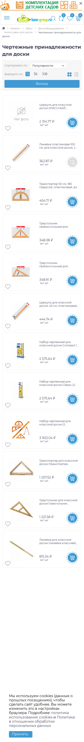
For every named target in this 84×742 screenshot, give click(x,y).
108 (44, 74)
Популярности (42, 65)
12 (27, 74)
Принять (20, 734)
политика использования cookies (39, 715)
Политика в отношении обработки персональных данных (42, 721)
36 (36, 74)
